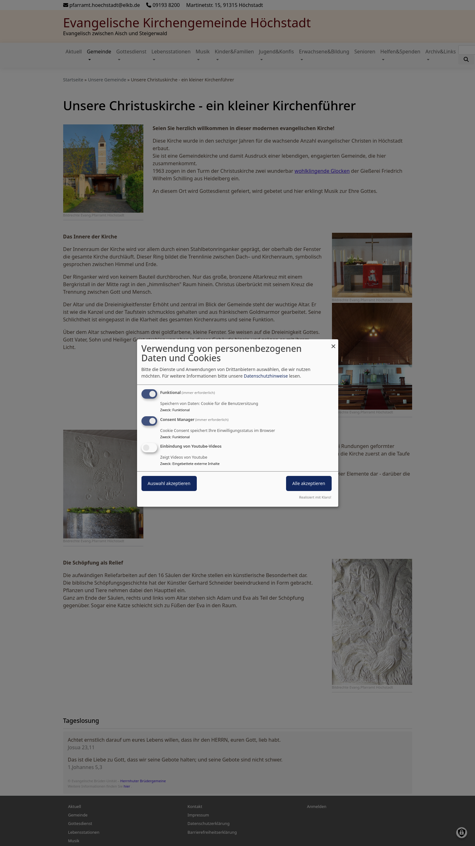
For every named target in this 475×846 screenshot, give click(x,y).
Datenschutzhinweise (266, 376)
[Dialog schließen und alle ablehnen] (333, 343)
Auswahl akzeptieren (169, 484)
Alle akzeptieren (308, 484)
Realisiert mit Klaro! (315, 497)
